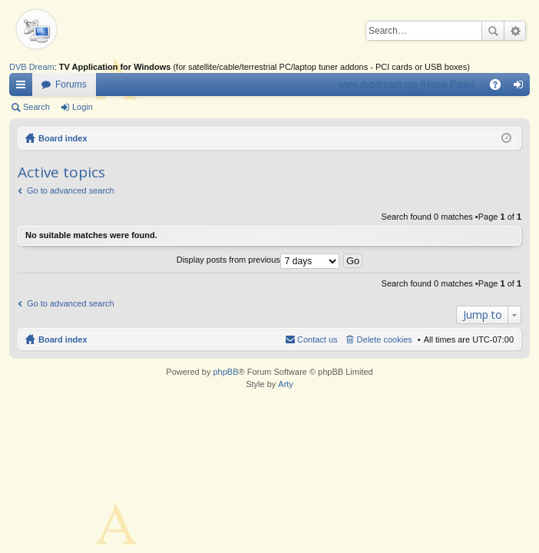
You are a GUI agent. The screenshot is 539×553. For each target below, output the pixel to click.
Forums (71, 84)
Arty (285, 384)
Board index (63, 138)
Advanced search (514, 31)
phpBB (225, 371)
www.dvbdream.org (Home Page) (407, 84)
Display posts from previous (258, 259)
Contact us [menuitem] (317, 339)
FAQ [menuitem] (500, 87)
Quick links (23, 87)
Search (492, 31)
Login (82, 106)
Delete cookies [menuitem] (384, 339)
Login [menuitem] (522, 87)
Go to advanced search (70, 190)
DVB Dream (32, 66)
